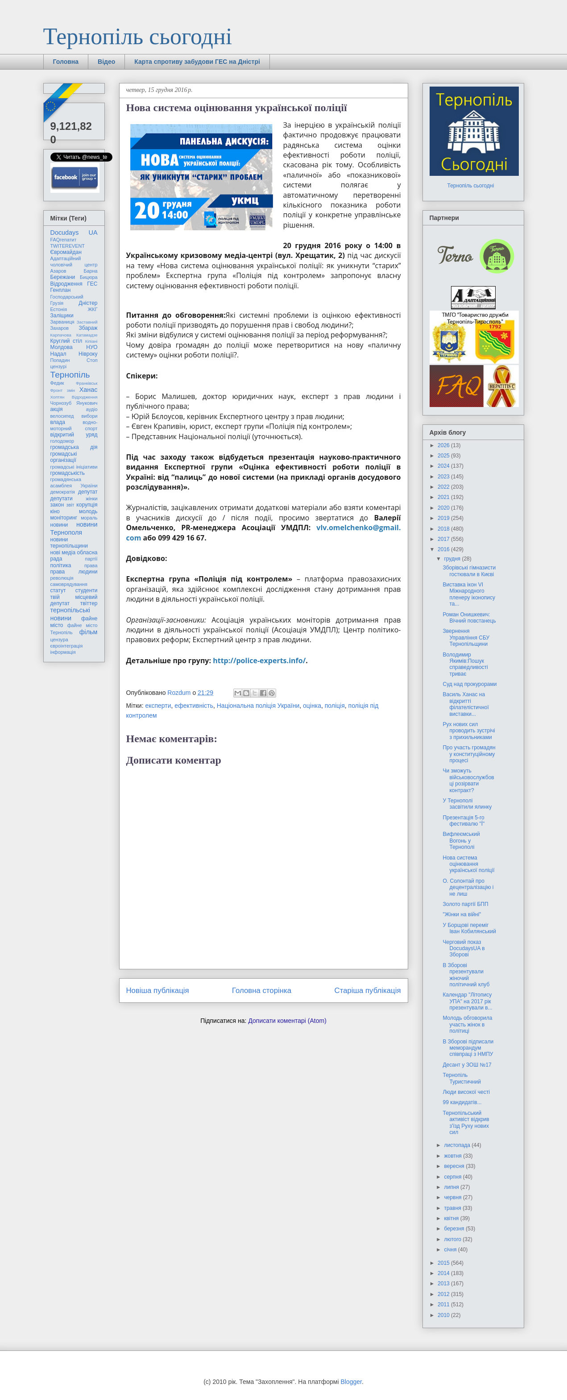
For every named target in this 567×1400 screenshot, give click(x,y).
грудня (453, 559)
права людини (74, 572)
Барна (90, 271)
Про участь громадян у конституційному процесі (469, 754)
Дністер (88, 303)
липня (452, 1187)
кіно (55, 511)
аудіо (92, 409)
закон (57, 505)
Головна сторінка (261, 990)
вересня (455, 1166)
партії (91, 558)
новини (59, 525)
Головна (66, 61)
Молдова (61, 347)
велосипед (62, 416)
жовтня (453, 1156)
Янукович (86, 403)
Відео (106, 61)
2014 (444, 1273)
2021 (444, 497)
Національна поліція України (258, 705)
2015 (444, 1263)
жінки (91, 498)
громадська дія (74, 447)
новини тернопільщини (69, 542)
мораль (89, 517)
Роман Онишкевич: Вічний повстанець (469, 617)
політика (60, 565)
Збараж (88, 328)
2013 (444, 1283)
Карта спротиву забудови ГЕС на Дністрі (197, 61)
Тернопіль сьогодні (137, 36)
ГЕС (92, 284)
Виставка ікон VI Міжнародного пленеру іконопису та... (469, 594)
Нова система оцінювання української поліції (468, 864)
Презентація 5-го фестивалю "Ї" (463, 820)
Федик (57, 383)
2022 (444, 487)
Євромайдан (66, 252)
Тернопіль (70, 374)
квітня (452, 1218)
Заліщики (62, 315)
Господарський (66, 296)
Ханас (88, 389)
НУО (91, 347)
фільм (88, 632)
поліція (335, 705)
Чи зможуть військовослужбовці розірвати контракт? (468, 780)
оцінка (312, 705)
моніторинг (64, 518)
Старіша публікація (368, 990)
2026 (444, 445)
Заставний (87, 322)
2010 (444, 1315)
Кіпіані (91, 341)
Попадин (60, 360)
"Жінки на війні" (462, 914)
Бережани (62, 277)
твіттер (89, 603)
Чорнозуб (61, 403)
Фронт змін (62, 390)
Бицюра (88, 277)
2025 (444, 456)
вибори (90, 416)
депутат (87, 492)
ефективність (193, 705)
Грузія (57, 303)
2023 (444, 477)
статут (58, 590)
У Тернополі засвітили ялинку (467, 804)
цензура (59, 639)
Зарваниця (62, 321)
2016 (444, 549)
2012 (444, 1294)
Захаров (59, 328)
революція (62, 578)
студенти (86, 590)
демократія (62, 491)
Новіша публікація (157, 990)
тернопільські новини (70, 614)
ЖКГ (92, 309)
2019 (444, 518)
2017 (444, 539)
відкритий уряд (74, 435)
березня (454, 1229)
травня (453, 1208)
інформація (63, 652)
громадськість (67, 473)
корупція (86, 505)
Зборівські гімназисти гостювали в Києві (469, 571)
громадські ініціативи (74, 466)
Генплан (60, 290)
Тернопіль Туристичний (461, 1078)
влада (57, 422)
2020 (444, 508)
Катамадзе (87, 334)
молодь (88, 511)
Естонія (58, 309)
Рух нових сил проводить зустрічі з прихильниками (469, 730)
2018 (444, 529)
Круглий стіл (66, 341)
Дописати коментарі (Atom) (287, 1020)
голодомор (62, 441)
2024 (444, 466)
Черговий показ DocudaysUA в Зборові (463, 948)
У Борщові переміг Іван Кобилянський (469, 928)
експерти (158, 705)
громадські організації (63, 457)
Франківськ (87, 383)
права (90, 565)
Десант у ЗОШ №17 (467, 1065)
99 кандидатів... (462, 1102)
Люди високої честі (466, 1092)
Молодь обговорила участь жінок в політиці (467, 1024)
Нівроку (88, 354)
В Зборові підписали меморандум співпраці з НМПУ (468, 1048)
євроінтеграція (66, 645)
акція (56, 409)
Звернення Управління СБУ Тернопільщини (466, 637)
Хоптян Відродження (74, 397)
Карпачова (60, 334)
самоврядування (68, 584)
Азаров (58, 271)
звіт (70, 504)
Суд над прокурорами (470, 684)
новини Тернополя (74, 528)
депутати (61, 498)
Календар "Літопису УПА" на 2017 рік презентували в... (467, 1001)
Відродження (66, 284)
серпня (453, 1177)
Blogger (350, 1381)
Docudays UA (74, 232)
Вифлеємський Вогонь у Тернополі (461, 840)
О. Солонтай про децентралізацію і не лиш (468, 887)
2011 (444, 1304)
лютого (453, 1239)
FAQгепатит (63, 239)
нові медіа (63, 552)
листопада (458, 1145)
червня (453, 1197)
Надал (58, 354)
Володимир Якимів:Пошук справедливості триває (465, 664)
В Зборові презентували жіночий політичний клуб (466, 975)
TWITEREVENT (67, 246)
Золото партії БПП (465, 904)
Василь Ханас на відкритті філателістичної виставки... (465, 704)
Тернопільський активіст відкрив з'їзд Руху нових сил (466, 1122)
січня (451, 1249)
